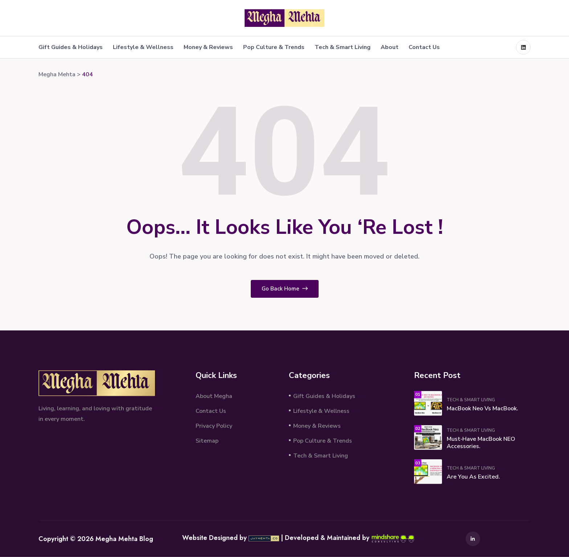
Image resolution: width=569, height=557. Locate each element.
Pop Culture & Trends (273, 47)
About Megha (214, 396)
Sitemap (207, 440)
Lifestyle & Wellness (143, 47)
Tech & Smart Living (343, 47)
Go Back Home (285, 288)
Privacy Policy (214, 426)
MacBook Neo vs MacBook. (482, 408)
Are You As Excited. (473, 477)
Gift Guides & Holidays (70, 47)
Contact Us (424, 47)
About (389, 47)
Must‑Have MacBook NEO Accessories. (481, 442)
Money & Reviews (208, 47)
